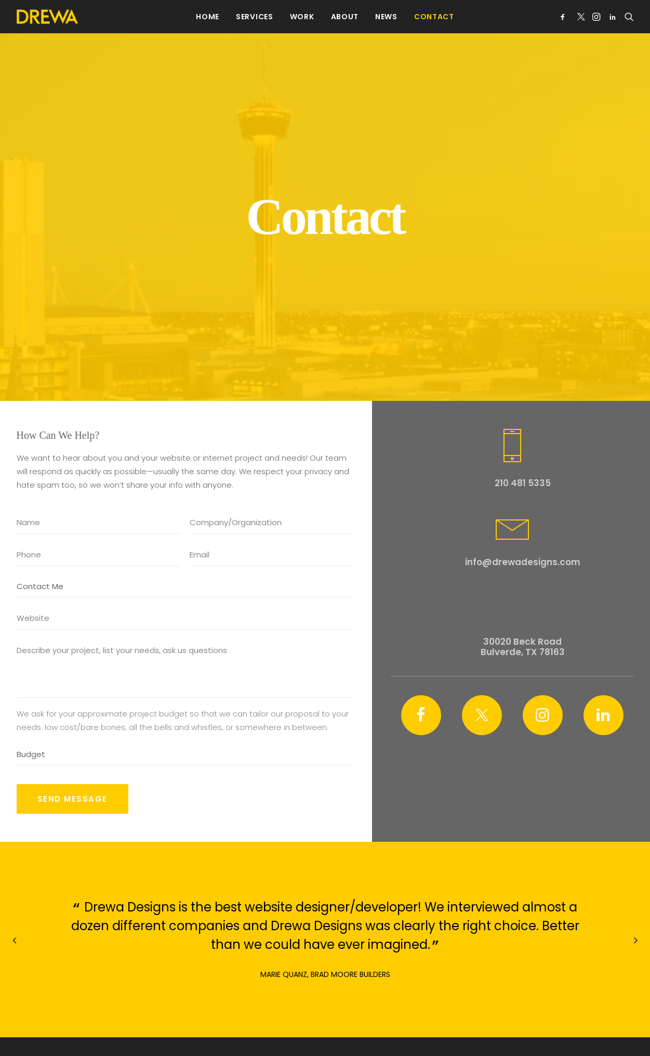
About (345, 16)
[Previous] (15, 930)
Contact (434, 16)
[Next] (635, 930)
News (386, 16)
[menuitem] (208, 16)
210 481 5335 (523, 450)
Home (207, 16)
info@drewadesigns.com (522, 529)
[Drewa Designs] (47, 16)
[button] (564, 16)
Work (302, 16)
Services (254, 16)
